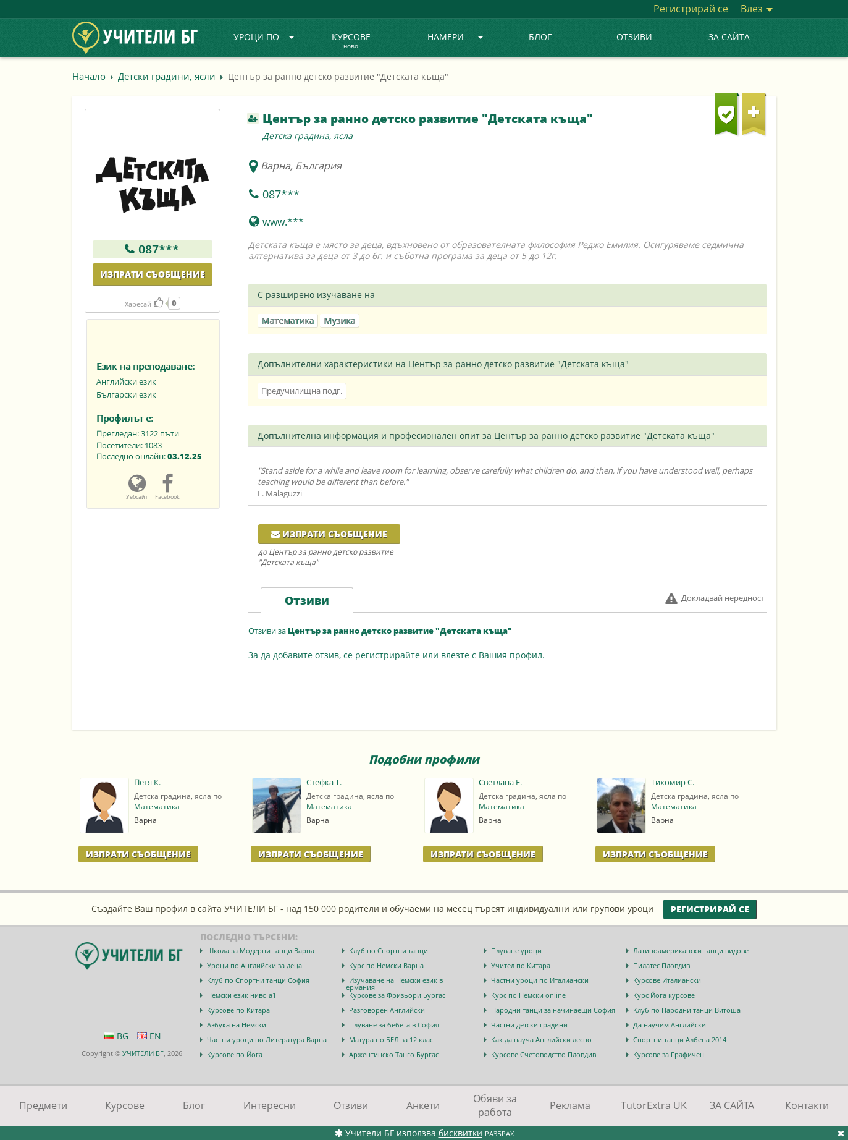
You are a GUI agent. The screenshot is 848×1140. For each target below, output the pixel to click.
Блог (540, 37)
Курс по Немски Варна (386, 965)
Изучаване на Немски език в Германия (392, 984)
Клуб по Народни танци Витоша (687, 1010)
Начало (89, 76)
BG (116, 1036)
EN (149, 1036)
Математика (287, 320)
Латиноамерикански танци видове (691, 950)
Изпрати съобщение (152, 274)
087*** (158, 249)
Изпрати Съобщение (138, 854)
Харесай (144, 303)
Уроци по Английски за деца (254, 965)
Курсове (351, 41)
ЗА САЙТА (729, 37)
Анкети (423, 1105)
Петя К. (147, 782)
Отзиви (634, 37)
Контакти (807, 1105)
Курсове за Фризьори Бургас (397, 995)
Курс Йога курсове (664, 995)
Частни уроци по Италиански (540, 980)
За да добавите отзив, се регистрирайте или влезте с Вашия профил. (396, 655)
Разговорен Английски (387, 1010)
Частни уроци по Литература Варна (267, 1039)
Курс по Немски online (528, 995)
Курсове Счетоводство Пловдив (543, 1054)
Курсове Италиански (667, 980)
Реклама (570, 1105)
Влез (757, 8)
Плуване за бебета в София (394, 1024)
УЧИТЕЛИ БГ (143, 1053)
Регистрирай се (690, 8)
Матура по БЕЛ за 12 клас (391, 1039)
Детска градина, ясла (307, 136)
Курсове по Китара (238, 1010)
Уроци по (263, 37)
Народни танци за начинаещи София (553, 1010)
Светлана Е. (500, 782)
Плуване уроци (516, 950)
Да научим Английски (669, 1024)
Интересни (269, 1105)
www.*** (283, 222)
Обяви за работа (495, 1106)
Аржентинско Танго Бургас (394, 1054)
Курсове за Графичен (668, 1054)
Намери (455, 37)
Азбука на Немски (236, 1024)
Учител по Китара (520, 965)
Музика (339, 320)
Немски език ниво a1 (241, 995)
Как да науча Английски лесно (541, 1039)
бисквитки (460, 1133)
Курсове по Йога (234, 1054)
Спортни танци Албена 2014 (679, 1039)
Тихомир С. (672, 782)
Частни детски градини (529, 1024)
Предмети (43, 1105)
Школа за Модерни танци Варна (260, 950)
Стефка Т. (324, 782)
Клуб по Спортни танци (388, 950)
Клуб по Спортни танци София (258, 980)
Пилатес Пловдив (661, 965)
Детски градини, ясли (167, 76)
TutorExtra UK (654, 1105)
